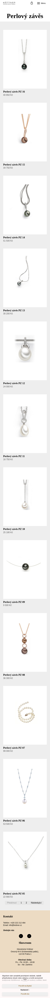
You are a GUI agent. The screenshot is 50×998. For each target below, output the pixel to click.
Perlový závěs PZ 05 (14, 893)
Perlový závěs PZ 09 (14, 602)
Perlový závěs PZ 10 (14, 529)
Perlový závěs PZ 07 (14, 747)
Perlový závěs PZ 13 (14, 310)
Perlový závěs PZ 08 (14, 674)
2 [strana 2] (26, 903)
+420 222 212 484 (17, 923)
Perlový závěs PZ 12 (14, 383)
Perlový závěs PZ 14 (14, 237)
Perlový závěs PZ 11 (14, 456)
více (25, 980)
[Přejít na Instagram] (29, 936)
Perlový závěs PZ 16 (14, 91)
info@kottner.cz (15, 925)
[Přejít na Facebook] (21, 936)
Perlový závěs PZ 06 (14, 820)
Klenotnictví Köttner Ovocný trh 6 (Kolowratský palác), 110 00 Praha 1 (25, 951)
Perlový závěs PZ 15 (14, 164)
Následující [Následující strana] (36, 903)
